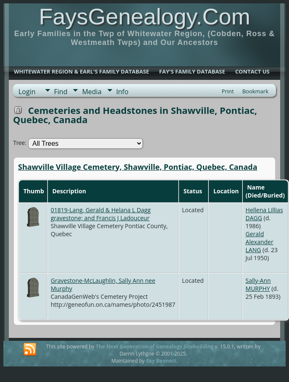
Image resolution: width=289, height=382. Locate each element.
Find (61, 91)
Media (91, 91)
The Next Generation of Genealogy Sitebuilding (154, 346)
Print (228, 91)
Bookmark (255, 91)
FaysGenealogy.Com (144, 16)
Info (122, 91)
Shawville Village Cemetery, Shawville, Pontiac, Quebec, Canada (137, 167)
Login (27, 91)
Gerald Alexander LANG (259, 242)
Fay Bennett (161, 360)
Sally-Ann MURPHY (258, 284)
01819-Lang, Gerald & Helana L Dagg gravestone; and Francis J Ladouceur (101, 214)
